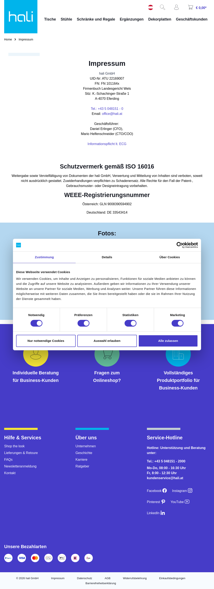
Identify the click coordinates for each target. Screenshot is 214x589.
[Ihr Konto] (178, 9)
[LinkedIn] (156, 513)
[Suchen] (164, 9)
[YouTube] (180, 502)
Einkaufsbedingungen (172, 578)
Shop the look (14, 446)
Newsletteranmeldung (20, 466)
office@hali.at (112, 113)
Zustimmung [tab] (44, 257)
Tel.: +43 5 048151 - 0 (107, 108)
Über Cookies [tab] (169, 257)
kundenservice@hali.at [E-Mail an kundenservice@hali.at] (165, 478)
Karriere (81, 459)
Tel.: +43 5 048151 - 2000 (166, 461)
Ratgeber (82, 466)
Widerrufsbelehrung (134, 578)
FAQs (8, 459)
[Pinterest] (156, 502)
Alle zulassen (168, 341)
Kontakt (9, 473)
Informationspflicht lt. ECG (107, 144)
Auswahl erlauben (107, 341)
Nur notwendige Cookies (46, 341)
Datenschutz (84, 578)
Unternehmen (85, 446)
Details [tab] (107, 257)
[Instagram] (182, 491)
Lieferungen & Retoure (21, 453)
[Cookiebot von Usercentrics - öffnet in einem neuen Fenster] (179, 245)
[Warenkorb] (199, 9)
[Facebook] (157, 491)
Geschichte (83, 453)
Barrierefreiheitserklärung (100, 583)
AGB (107, 578)
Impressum (57, 578)
